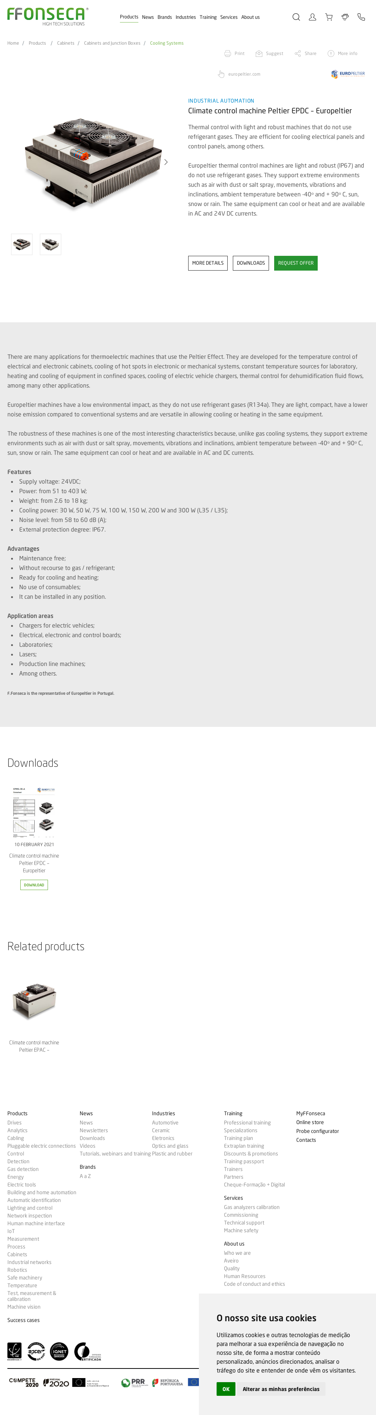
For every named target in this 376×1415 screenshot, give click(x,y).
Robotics (17, 1270)
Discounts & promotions (251, 1154)
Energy (15, 1177)
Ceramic (161, 1130)
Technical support (244, 1223)
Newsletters (94, 1130)
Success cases (23, 1320)
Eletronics (163, 1138)
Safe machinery (24, 1278)
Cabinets (66, 43)
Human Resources (245, 1276)
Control (15, 1154)
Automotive (165, 1123)
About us (250, 17)
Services (229, 17)
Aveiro (231, 1261)
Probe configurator (317, 1131)
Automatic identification (34, 1200)
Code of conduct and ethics (254, 1284)
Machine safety (241, 1230)
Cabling (15, 1138)
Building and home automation (41, 1192)
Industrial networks (29, 1262)
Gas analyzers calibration (252, 1207)
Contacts (306, 1140)
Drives (14, 1123)
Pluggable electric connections (41, 1146)
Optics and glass (170, 1146)
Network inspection (29, 1216)
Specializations (241, 1130)
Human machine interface (36, 1223)
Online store (310, 1122)
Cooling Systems (167, 43)
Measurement (23, 1239)
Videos (88, 1146)
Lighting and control (29, 1208)
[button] (166, 162)
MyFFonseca (310, 1113)
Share (311, 53)
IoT (11, 1231)
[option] (93, 162)
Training (208, 17)
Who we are (237, 1253)
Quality (231, 1268)
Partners (234, 1177)
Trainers (233, 1169)
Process (16, 1247)
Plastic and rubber (172, 1154)
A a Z (85, 1176)
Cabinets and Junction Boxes (112, 43)
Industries (186, 17)
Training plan (238, 1138)
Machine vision (24, 1307)
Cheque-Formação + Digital (254, 1185)
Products (129, 17)
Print (240, 53)
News (148, 17)
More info (348, 53)
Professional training (247, 1123)
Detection (18, 1161)
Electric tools (21, 1185)
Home (13, 43)
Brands (165, 17)
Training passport (244, 1161)
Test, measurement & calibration (31, 1296)
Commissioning (241, 1215)
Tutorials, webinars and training (115, 1154)
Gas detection (23, 1169)
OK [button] (226, 1389)
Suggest (274, 53)
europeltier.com (244, 74)
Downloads (92, 1138)
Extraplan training (244, 1146)
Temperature (22, 1285)
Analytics (17, 1130)
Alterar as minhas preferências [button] (281, 1389)
